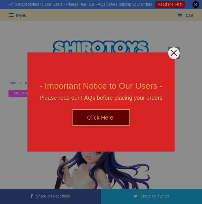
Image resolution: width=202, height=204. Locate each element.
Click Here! (101, 117)
